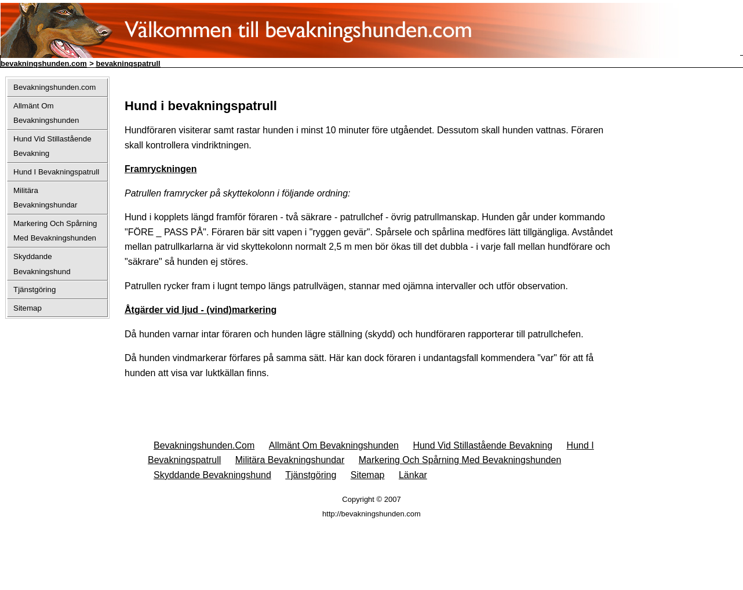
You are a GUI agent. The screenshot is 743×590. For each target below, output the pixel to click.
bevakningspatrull (128, 63)
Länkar (413, 475)
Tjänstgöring (310, 475)
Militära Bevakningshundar (290, 460)
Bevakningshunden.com (204, 445)
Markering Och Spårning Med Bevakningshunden (460, 460)
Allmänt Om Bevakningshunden (334, 445)
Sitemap (368, 475)
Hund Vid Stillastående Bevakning (482, 445)
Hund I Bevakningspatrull (56, 171)
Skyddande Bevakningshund (212, 475)
